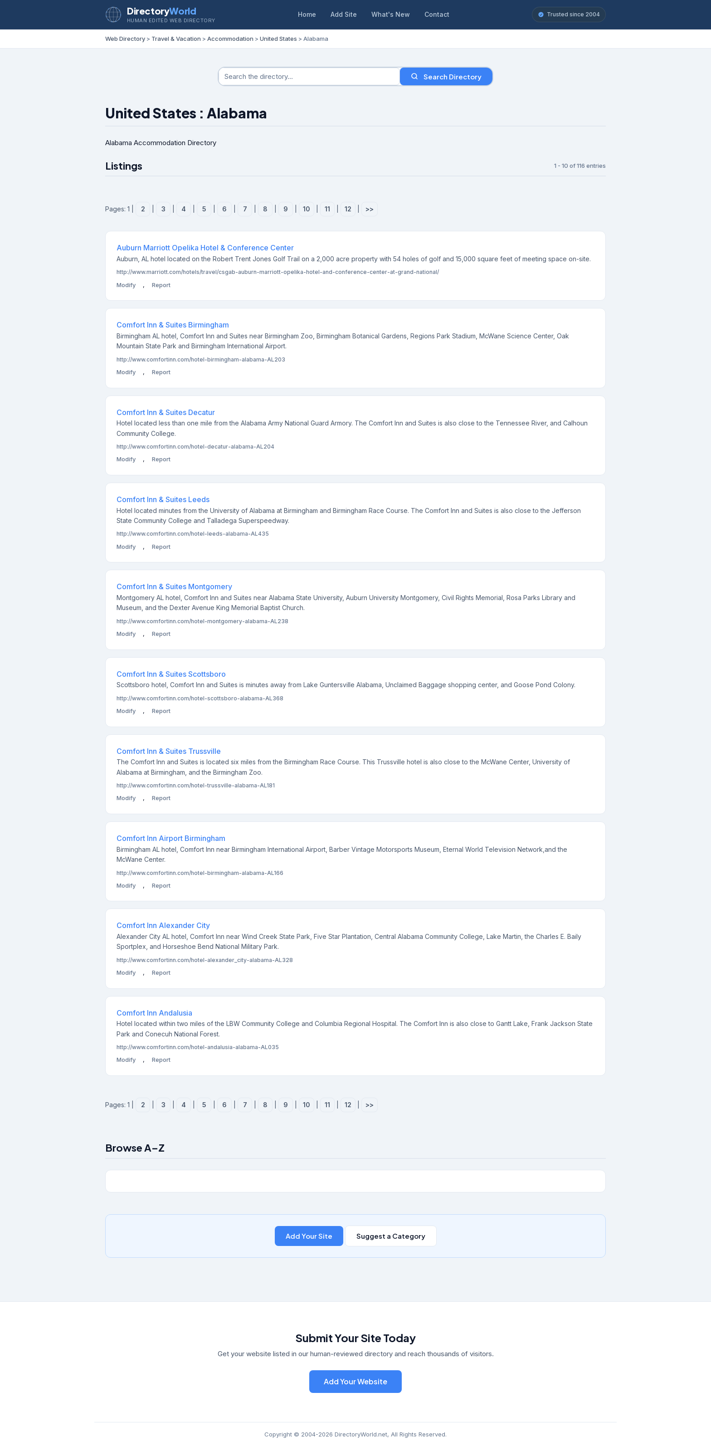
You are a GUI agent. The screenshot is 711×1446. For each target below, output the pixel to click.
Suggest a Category (390, 1235)
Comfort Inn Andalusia (154, 1012)
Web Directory (125, 38)
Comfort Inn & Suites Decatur (166, 412)
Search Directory (446, 76)
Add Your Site (309, 1235)
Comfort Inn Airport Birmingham (171, 838)
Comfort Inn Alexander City (163, 925)
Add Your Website (355, 1381)
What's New (390, 14)
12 (348, 209)
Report (161, 284)
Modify (126, 284)
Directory (161, 10)
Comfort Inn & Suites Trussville (169, 751)
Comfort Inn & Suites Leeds (163, 499)
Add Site (344, 14)
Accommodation (230, 38)
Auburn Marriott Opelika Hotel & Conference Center (205, 247)
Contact (436, 14)
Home (307, 14)
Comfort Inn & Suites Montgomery (174, 586)
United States (278, 38)
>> (369, 209)
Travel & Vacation (176, 38)
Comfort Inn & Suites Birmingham (173, 324)
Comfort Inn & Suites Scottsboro (171, 674)
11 (327, 209)
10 (306, 209)
